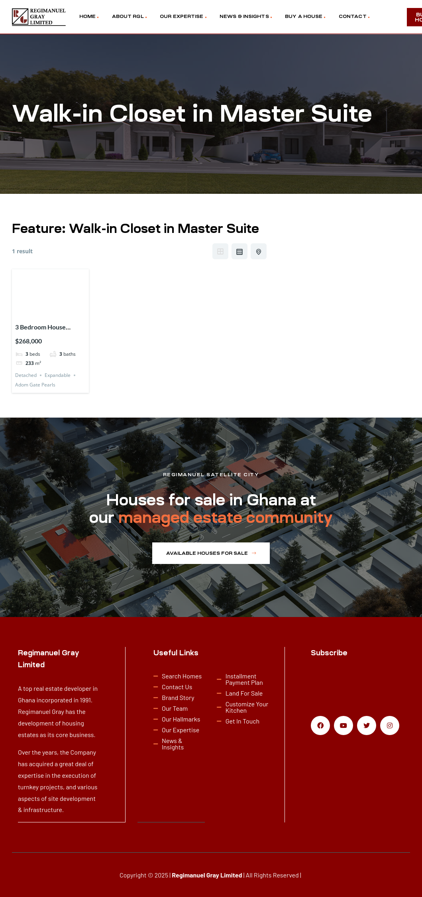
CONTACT (353, 16)
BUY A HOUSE (303, 16)
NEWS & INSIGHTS (244, 16)
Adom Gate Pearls (35, 384)
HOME (87, 16)
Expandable (58, 375)
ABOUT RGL (128, 16)
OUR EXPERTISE (181, 16)
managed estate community (225, 517)
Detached (26, 375)
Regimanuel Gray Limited (207, 874)
